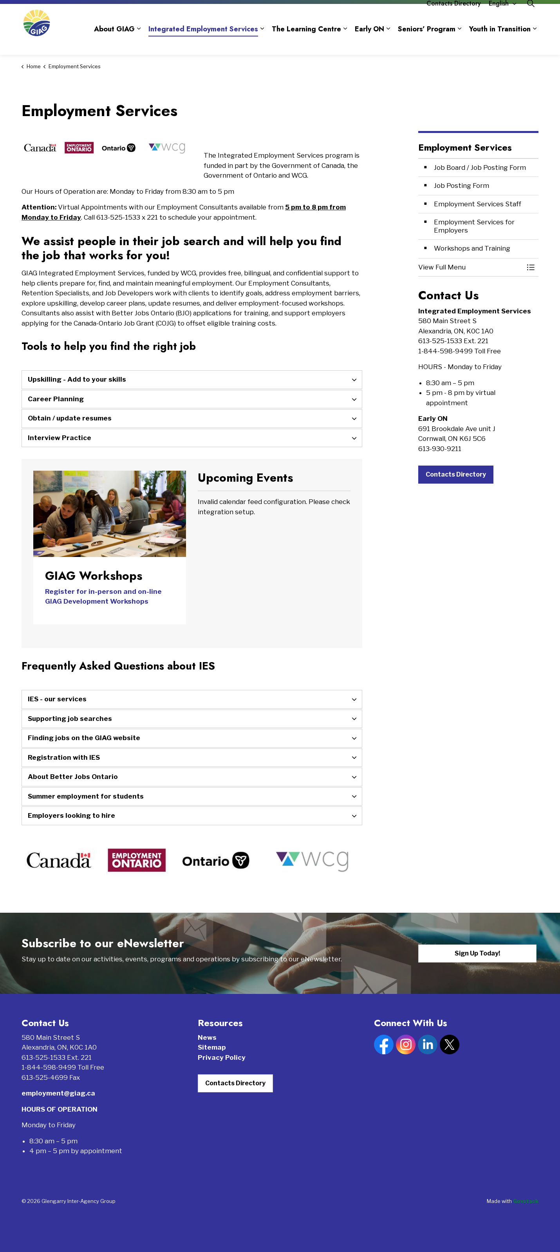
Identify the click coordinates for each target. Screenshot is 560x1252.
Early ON (369, 42)
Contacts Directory (453, 16)
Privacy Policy (222, 1057)
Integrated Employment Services (203, 42)
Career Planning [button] (56, 399)
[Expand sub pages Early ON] (388, 42)
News (207, 1037)
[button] (470, 267)
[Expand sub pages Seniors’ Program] (459, 42)
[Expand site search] (530, 16)
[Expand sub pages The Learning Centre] (345, 42)
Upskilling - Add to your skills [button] (77, 379)
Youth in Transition (500, 42)
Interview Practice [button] (59, 438)
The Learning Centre (306, 42)
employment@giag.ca (58, 1093)
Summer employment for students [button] (86, 796)
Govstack (525, 1201)
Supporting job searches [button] (70, 718)
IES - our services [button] (57, 699)
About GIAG (114, 42)
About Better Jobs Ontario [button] (73, 777)
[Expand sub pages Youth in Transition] (534, 42)
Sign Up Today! (478, 953)
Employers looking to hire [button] (71, 815)
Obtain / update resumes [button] (70, 418)
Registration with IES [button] (64, 757)
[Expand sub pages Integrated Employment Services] (262, 42)
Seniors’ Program (426, 42)
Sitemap (212, 1047)
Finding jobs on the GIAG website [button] (84, 738)
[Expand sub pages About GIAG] (139, 42)
